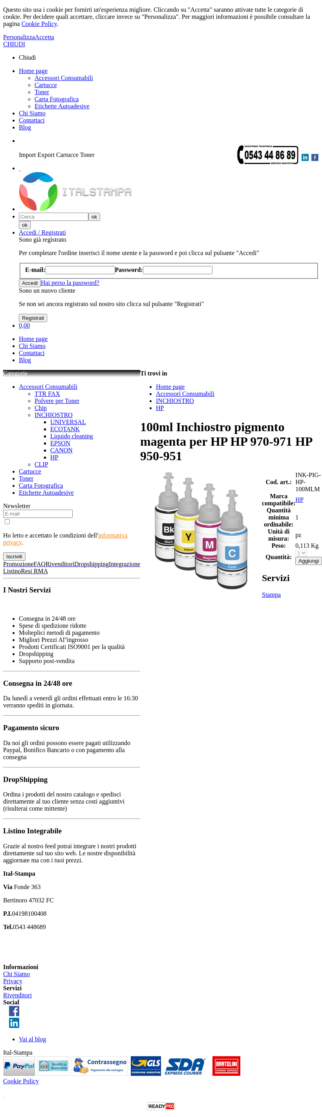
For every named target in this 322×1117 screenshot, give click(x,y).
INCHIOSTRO (54, 415)
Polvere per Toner (57, 400)
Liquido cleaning (71, 436)
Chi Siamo (32, 113)
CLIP (41, 464)
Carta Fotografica (57, 99)
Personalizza (19, 37)
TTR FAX (47, 393)
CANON (61, 450)
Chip (41, 408)
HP (54, 457)
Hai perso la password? (70, 282)
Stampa (271, 594)
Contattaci (32, 120)
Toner (42, 92)
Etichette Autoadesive (62, 106)
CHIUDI (14, 44)
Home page (33, 70)
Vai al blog (32, 1039)
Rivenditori (17, 995)
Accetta (44, 37)
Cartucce (46, 85)
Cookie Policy (39, 23)
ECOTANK (65, 429)
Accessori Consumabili (64, 78)
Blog (25, 127)
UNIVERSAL (68, 422)
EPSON (60, 443)
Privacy (12, 981)
